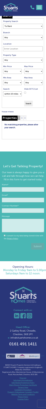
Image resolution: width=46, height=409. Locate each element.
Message (6, 221)
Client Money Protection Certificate (23, 385)
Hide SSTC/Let (31, 89)
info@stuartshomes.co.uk (24, 337)
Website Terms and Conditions (23, 394)
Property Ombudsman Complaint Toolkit (23, 392)
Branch (6, 32)
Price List (23, 378)
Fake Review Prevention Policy (23, 383)
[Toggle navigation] (39, 7)
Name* (5, 189)
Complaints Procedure (23, 390)
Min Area (7, 77)
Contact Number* (10, 210)
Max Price (28, 66)
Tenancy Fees (23, 387)
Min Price (7, 66)
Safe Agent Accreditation (23, 380)
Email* (5, 200)
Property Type (9, 55)
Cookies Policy (23, 399)
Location (7, 44)
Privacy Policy (12, 243)
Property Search (10, 21)
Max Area (28, 77)
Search (6, 89)
